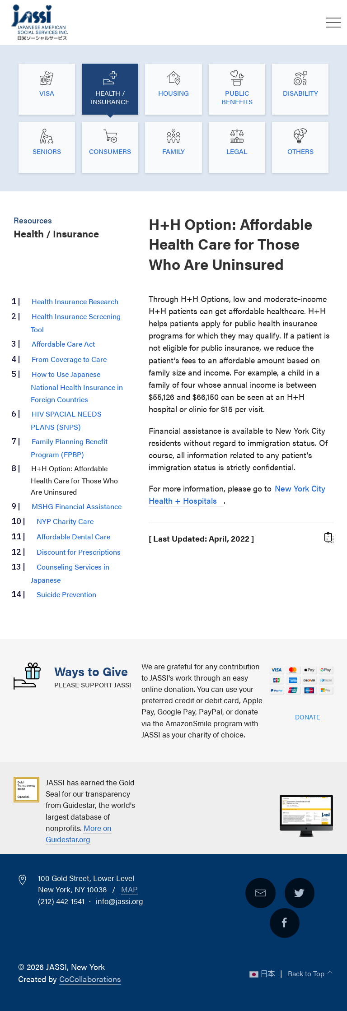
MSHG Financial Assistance (77, 506)
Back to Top (307, 973)
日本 (263, 973)
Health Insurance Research (75, 301)
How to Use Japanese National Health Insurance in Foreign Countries (77, 386)
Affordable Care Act (63, 343)
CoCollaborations (90, 978)
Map (129, 889)
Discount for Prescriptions (79, 551)
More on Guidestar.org (79, 833)
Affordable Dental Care (73, 536)
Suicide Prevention (66, 594)
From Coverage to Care (69, 358)
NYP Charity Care (65, 520)
